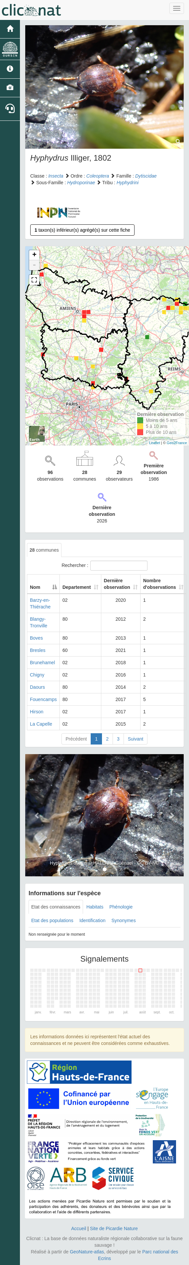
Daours (37, 687)
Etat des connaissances (55, 906)
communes (44, 550)
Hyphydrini (128, 182)
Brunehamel (42, 662)
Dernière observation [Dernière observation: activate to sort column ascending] (117, 584)
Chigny (37, 674)
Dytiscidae (146, 176)
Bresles (38, 650)
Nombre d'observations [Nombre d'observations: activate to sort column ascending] (159, 584)
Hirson (36, 711)
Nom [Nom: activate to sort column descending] (35, 587)
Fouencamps (43, 699)
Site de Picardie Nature (114, 1228)
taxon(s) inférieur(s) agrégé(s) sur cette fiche (82, 230)
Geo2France (177, 443)
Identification (92, 920)
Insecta (55, 176)
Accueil (78, 1228)
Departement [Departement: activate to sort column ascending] (76, 587)
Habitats (94, 906)
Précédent (76, 739)
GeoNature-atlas (87, 1251)
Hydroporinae (81, 182)
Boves (36, 638)
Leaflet (154, 443)
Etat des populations (52, 920)
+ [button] (34, 255)
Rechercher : (104, 566)
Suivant (135, 739)
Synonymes (123, 920)
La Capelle (41, 724)
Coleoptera (97, 176)
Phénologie (121, 906)
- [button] (34, 265)
